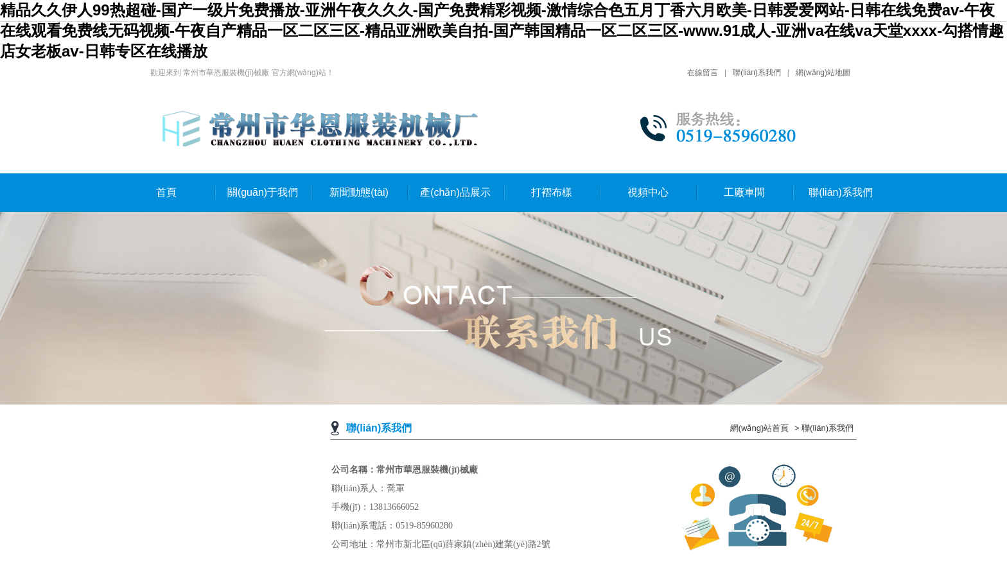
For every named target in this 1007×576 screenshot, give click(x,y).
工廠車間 (744, 192)
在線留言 (702, 72)
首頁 (166, 192)
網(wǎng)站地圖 (823, 72)
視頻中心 (648, 192)
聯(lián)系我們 (757, 72)
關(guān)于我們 (262, 192)
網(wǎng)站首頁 (759, 428)
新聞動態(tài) (359, 192)
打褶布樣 (551, 192)
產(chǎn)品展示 (455, 192)
